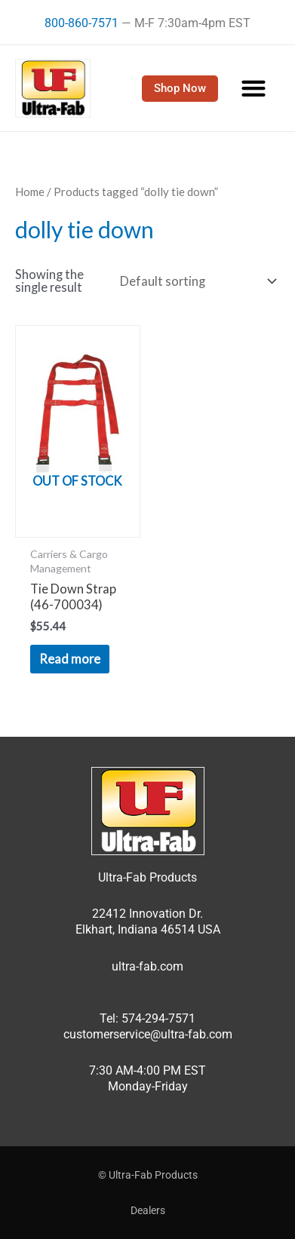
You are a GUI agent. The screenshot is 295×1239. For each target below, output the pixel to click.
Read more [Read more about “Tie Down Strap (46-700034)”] (69, 659)
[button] (254, 88)
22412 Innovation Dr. (147, 913)
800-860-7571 (81, 23)
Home (30, 191)
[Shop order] (195, 281)
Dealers (148, 1210)
